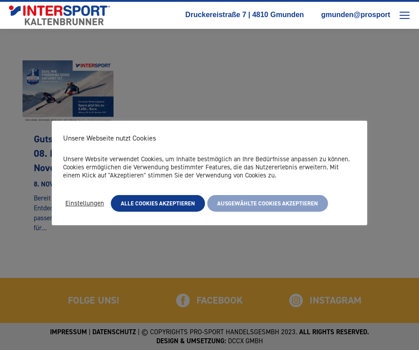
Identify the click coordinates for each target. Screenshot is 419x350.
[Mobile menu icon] (404, 15)
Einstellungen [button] (84, 203)
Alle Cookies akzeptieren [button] (158, 203)
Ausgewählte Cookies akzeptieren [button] (267, 203)
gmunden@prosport (351, 14)
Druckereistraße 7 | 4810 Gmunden (240, 14)
